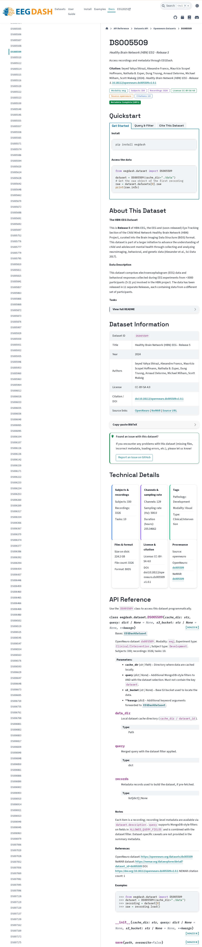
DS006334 (16, 517)
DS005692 (16, 224)
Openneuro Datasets (114, 28)
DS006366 (16, 523)
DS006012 (16, 391)
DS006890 (16, 781)
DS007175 (16, 942)
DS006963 (16, 833)
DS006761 (16, 712)
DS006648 (16, 684)
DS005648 (16, 190)
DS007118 (16, 896)
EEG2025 (122, 9)
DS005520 (16, 86)
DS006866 (16, 776)
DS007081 (16, 879)
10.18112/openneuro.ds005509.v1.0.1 (81, 78)
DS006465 (16, 598)
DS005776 (16, 241)
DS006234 (16, 488)
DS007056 (16, 868)
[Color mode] (197, 6)
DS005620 (16, 167)
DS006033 (16, 402)
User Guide (71, 11)
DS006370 (16, 534)
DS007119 (16, 902)
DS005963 (16, 379)
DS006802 (16, 730)
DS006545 (16, 638)
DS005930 (16, 339)
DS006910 (16, 799)
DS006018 (16, 396)
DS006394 (16, 563)
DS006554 (16, 649)
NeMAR (118, 362)
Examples (100, 9)
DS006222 (16, 477)
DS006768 (16, 718)
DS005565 (16, 138)
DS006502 (16, 621)
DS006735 (16, 707)
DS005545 (16, 115)
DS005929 (16, 333)
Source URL (132, 362)
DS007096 (16, 891)
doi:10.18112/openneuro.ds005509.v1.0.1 (121, 353)
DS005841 (16, 281)
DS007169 (16, 931)
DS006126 (16, 448)
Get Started (70, 115)
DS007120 (16, 908)
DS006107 (16, 442)
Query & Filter (93, 115)
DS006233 (16, 483)
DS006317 (16, 511)
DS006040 (16, 419)
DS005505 (16, 29)
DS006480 (16, 615)
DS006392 (16, 557)
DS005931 (16, 345)
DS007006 (16, 845)
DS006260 (16, 500)
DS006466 (16, 603)
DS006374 (16, 540)
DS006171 (16, 471)
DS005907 (16, 327)
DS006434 (16, 569)
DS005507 (16, 40)
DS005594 (16, 161)
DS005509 (16, 52)
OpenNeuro (104, 362)
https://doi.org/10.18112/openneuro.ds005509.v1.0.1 (96, 746)
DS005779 (16, 253)
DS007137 (16, 914)
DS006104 (16, 437)
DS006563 (16, 655)
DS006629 (16, 672)
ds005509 (177, 490)
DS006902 (16, 787)
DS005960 (16, 373)
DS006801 (16, 724)
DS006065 (16, 425)
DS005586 (16, 155)
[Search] (176, 6)
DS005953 (16, 368)
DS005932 (16, 350)
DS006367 (16, 528)
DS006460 (16, 592)
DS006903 (16, 793)
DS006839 (16, 747)
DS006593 (16, 666)
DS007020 (16, 850)
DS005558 (16, 132)
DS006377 (16, 546)
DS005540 (16, 109)
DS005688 (16, 212)
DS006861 (16, 770)
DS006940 (16, 822)
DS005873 (16, 316)
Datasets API (91, 28)
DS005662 (16, 195)
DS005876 (16, 322)
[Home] (56, 29)
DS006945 (16, 827)
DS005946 (16, 362)
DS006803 (16, 735)
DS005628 (16, 178)
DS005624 (16, 172)
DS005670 (16, 201)
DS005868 (16, 304)
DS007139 (16, 919)
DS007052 (16, 862)
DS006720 (16, 701)
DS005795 (16, 258)
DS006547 (16, 643)
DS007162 (16, 925)
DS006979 (16, 839)
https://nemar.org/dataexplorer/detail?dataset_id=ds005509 (102, 741)
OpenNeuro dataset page (81, 883)
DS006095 (16, 431)
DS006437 (16, 575)
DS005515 (16, 75)
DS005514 (16, 69)
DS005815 (16, 276)
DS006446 (16, 580)
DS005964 (16, 385)
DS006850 (16, 764)
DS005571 (16, 144)
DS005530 (16, 103)
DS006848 (16, 758)
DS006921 (16, 810)
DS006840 (16, 753)
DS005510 (16, 57)
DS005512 (16, 63)
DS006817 (16, 741)
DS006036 (16, 414)
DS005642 (16, 184)
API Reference (71, 28)
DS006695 (16, 695)
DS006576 (16, 661)
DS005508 (16, 46)
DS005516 (16, 80)
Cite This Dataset (121, 115)
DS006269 (16, 505)
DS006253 (16, 494)
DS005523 (16, 98)
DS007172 (16, 937)
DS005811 (16, 270)
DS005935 (16, 356)
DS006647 (16, 678)
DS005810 (16, 264)
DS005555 (16, 121)
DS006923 (16, 816)
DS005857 (16, 287)
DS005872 (16, 310)
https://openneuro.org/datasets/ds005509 (116, 737)
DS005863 (16, 293)
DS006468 (16, 609)
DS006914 (16, 804)
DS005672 (16, 207)
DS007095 (16, 885)
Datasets (60, 9)
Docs (111, 9)
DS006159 (16, 465)
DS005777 (16, 247)
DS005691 (16, 218)
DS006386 (16, 551)
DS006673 (16, 689)
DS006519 (16, 626)
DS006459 (16, 586)
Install (88, 9)
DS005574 (16, 149)
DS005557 (16, 126)
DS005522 (16, 92)
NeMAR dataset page (78, 888)
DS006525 (16, 632)
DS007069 (16, 873)
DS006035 (16, 408)
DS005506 (16, 34)
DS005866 (16, 299)
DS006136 (16, 454)
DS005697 (16, 230)
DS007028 (16, 856)
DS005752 (16, 235)
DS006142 (16, 460)
